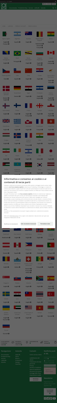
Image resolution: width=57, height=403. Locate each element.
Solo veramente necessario (28, 224)
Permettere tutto (45, 224)
